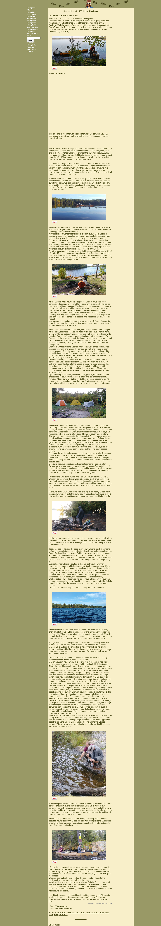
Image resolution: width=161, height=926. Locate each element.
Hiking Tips (31, 31)
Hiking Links (31, 45)
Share (51, 925)
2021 (78, 912)
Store (29, 36)
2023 (69, 912)
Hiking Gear (31, 16)
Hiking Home (31, 8)
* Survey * (30, 10)
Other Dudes (31, 49)
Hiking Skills (31, 23)
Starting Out (31, 14)
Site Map (30, 51)
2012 (61, 915)
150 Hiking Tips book (88, 11)
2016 (102, 912)
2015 (107, 912)
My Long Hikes (32, 33)
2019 (88, 912)
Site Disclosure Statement (81, 919)
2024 (64, 912)
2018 (92, 912)
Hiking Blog (31, 12)
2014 (51, 915)
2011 (65, 915)
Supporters (31, 43)
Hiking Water (31, 18)
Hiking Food (31, 21)
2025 (59, 912)
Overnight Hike (32, 27)
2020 (83, 912)
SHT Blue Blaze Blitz (64, 908)
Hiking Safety (32, 25)
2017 (97, 912)
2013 (56, 915)
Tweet (56, 925)
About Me (30, 47)
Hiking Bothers (32, 29)
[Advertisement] (124, 44)
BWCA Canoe (61, 906)
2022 (73, 912)
